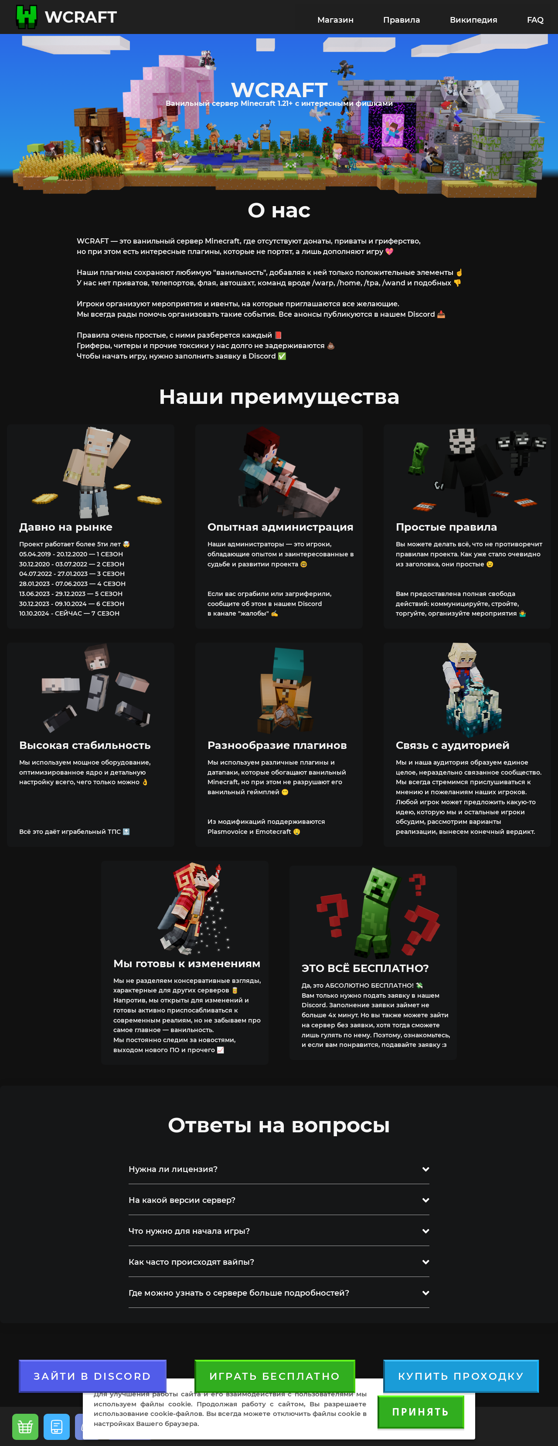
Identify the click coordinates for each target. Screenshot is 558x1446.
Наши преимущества (279, 395)
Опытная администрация (281, 525)
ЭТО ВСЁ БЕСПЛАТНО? (365, 967)
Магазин (335, 17)
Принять (420, 1412)
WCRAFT (80, 16)
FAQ (535, 17)
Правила (401, 17)
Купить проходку (461, 1375)
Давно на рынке (65, 525)
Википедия (473, 17)
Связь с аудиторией (453, 744)
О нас (279, 208)
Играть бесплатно (275, 1375)
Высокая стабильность (85, 744)
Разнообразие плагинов (277, 744)
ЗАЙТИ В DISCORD (93, 1375)
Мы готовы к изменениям (187, 962)
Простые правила (446, 525)
